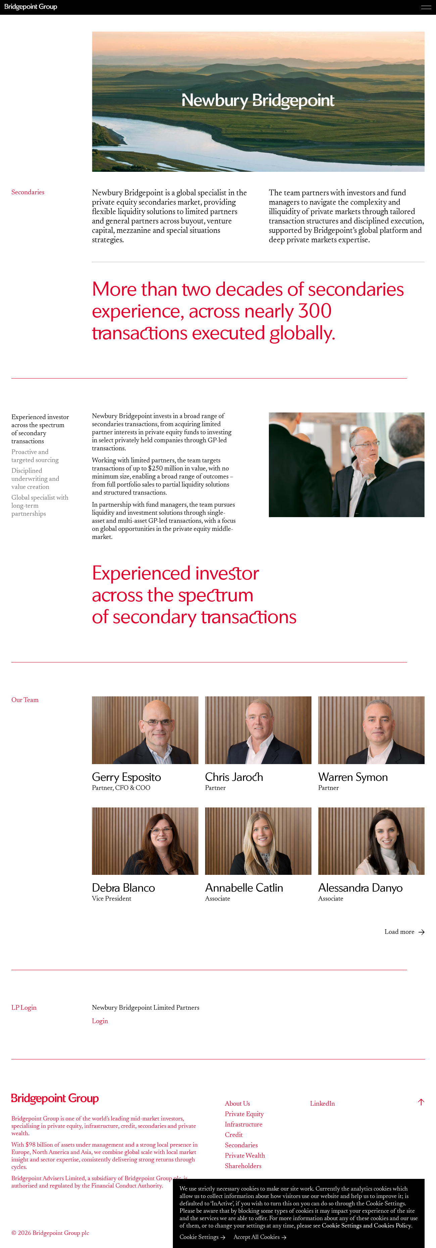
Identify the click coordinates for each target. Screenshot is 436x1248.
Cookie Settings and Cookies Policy (366, 1226)
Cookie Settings (199, 1238)
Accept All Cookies (257, 1238)
